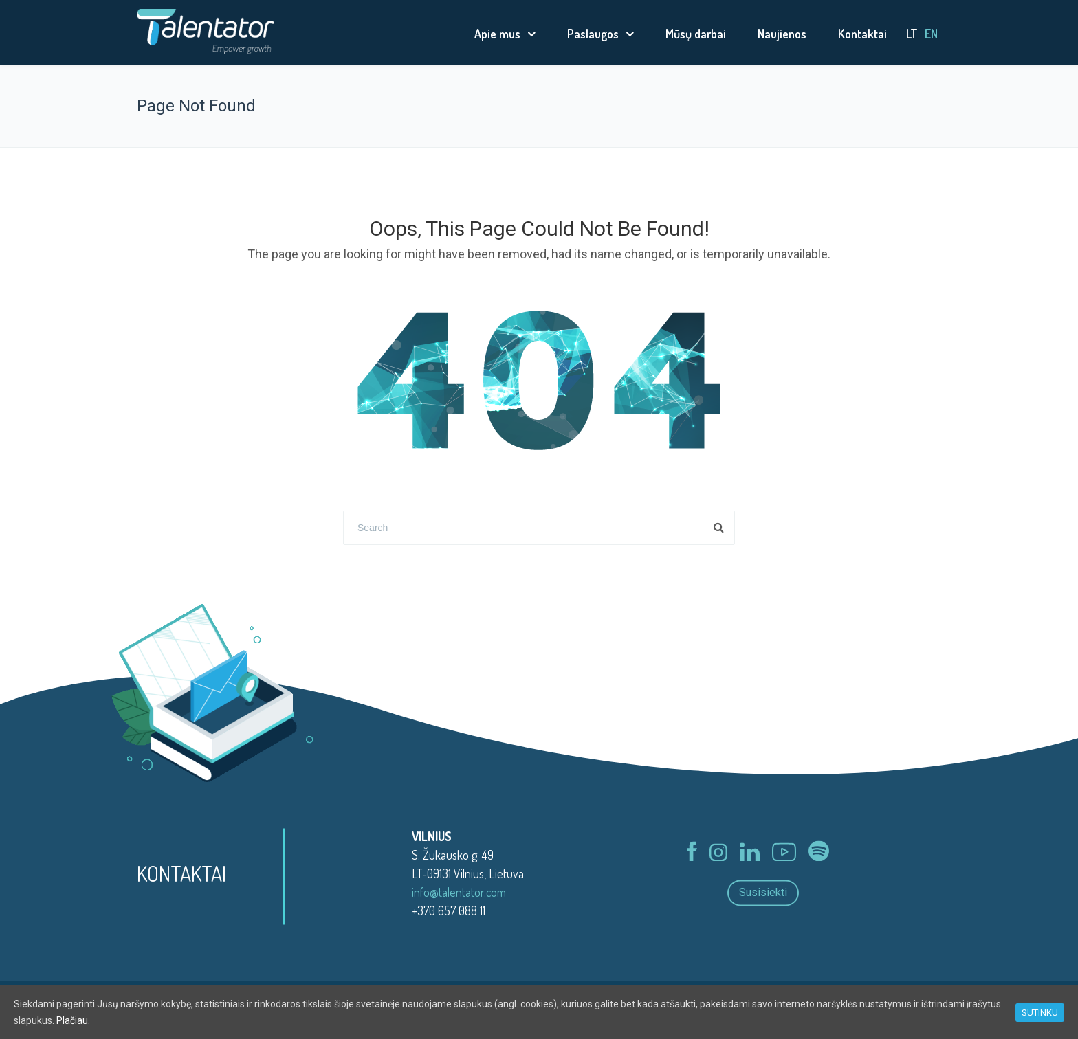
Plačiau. (73, 1020)
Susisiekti (763, 893)
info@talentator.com (459, 892)
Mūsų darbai (696, 33)
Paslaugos (593, 33)
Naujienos (782, 33)
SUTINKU (1040, 1012)
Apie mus (497, 33)
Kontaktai (862, 33)
